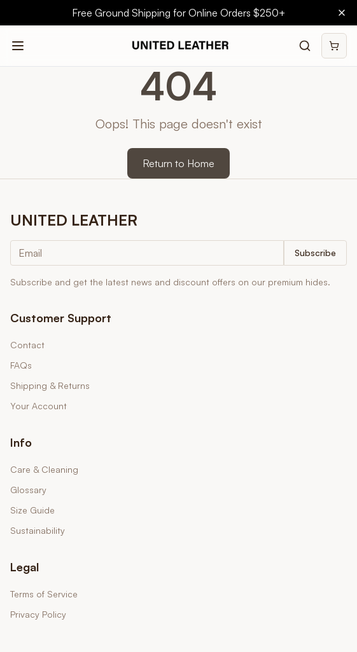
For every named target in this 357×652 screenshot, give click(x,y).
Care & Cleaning (44, 469)
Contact (27, 344)
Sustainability (37, 530)
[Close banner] (342, 13)
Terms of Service (44, 593)
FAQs (21, 365)
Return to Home (178, 163)
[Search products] (304, 45)
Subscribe (315, 252)
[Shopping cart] (334, 45)
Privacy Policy (38, 614)
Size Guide (32, 510)
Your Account (38, 405)
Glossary (28, 489)
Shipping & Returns (50, 385)
